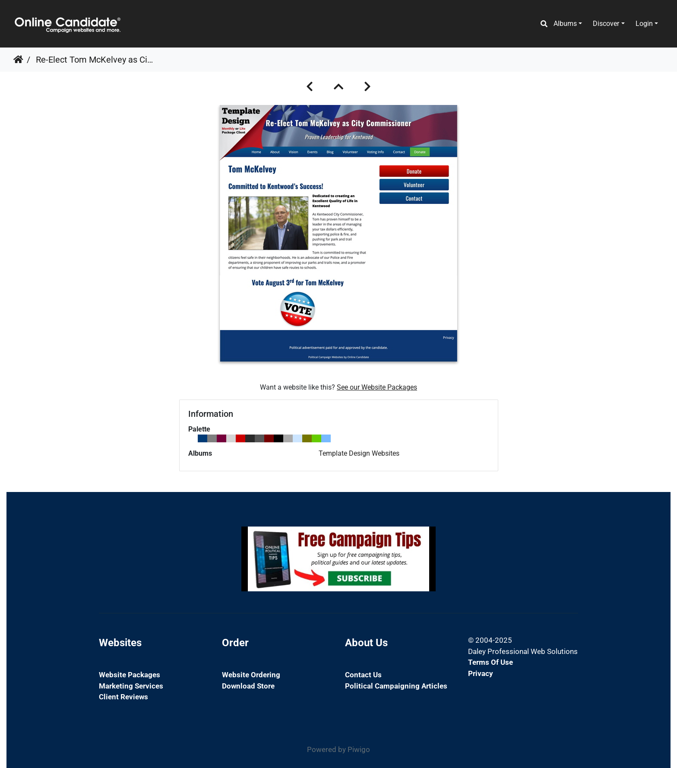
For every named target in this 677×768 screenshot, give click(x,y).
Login (644, 23)
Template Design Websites (359, 453)
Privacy (480, 673)
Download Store (248, 686)
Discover (606, 23)
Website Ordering (251, 674)
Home (18, 59)
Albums (565, 23)
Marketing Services (131, 686)
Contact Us (363, 674)
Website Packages (129, 674)
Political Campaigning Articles (396, 686)
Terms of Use (490, 662)
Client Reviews (123, 696)
